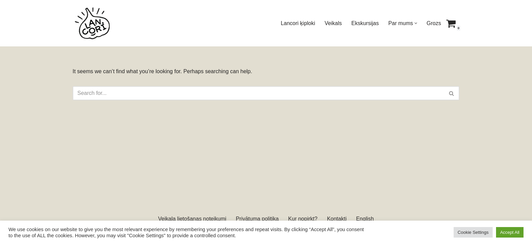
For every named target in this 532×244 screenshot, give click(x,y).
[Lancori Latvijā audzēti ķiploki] (93, 23)
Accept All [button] (509, 232)
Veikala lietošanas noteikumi (192, 219)
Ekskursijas (365, 23)
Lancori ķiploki (298, 23)
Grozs (433, 23)
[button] (416, 23)
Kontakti (337, 219)
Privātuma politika (257, 219)
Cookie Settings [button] (473, 232)
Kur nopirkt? (302, 219)
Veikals (333, 23)
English (365, 219)
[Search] (258, 93)
